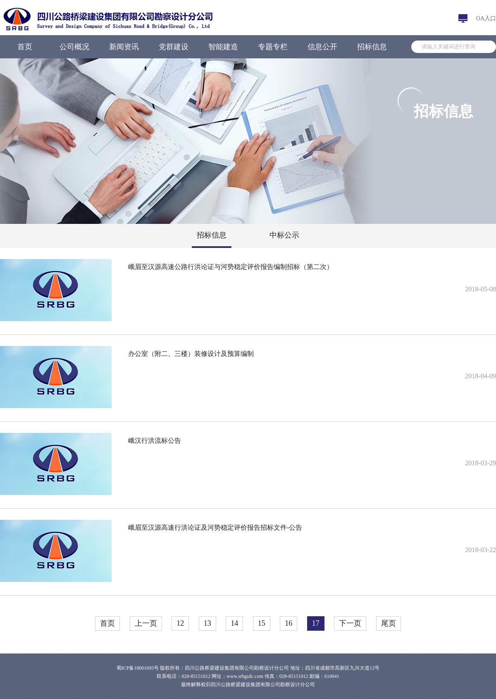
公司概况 (74, 47)
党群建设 (173, 47)
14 (234, 623)
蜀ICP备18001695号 (138, 668)
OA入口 (486, 18)
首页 (24, 47)
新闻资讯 (124, 47)
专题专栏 (273, 47)
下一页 (350, 623)
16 (288, 623)
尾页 (388, 623)
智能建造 (223, 47)
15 (261, 623)
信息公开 (322, 47)
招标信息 (372, 47)
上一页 (146, 623)
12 (180, 623)
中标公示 (284, 235)
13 (207, 623)
